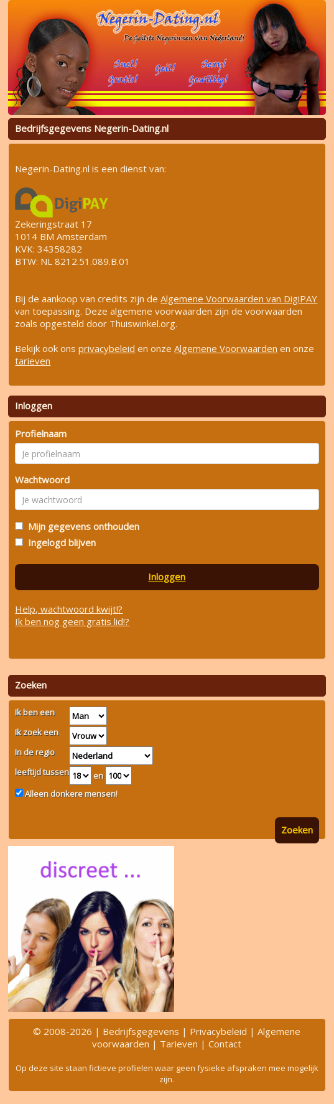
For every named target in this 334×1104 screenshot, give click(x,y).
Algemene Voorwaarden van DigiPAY (238, 298)
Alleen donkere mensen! (70, 793)
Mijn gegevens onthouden (81, 526)
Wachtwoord (42, 479)
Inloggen (166, 576)
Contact (224, 1043)
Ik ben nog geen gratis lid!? (72, 621)
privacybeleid (106, 348)
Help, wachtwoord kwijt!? (69, 609)
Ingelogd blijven (59, 542)
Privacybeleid (218, 1031)
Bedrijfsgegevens (141, 1031)
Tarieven (179, 1043)
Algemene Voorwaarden (225, 348)
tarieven (32, 361)
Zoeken (297, 829)
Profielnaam (41, 433)
